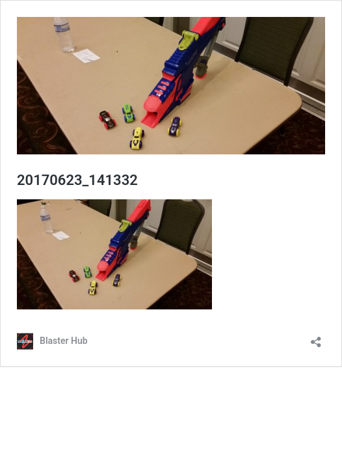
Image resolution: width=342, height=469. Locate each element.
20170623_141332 (77, 180)
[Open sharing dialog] (316, 338)
